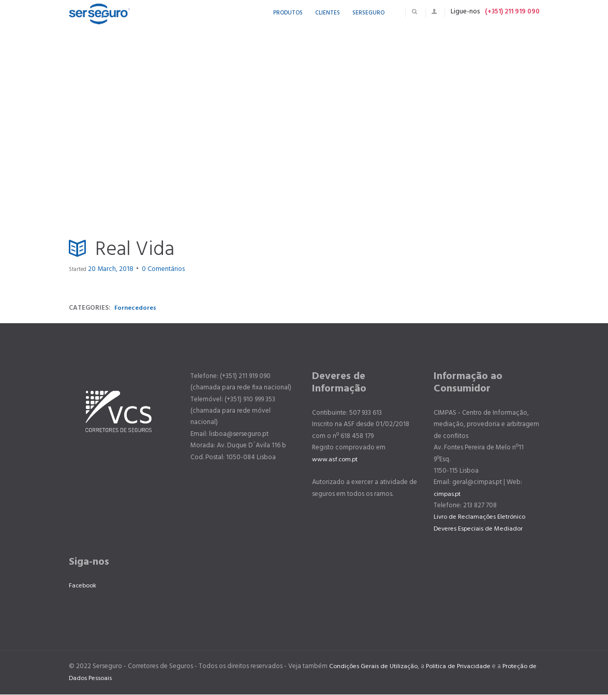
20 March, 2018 (106, 269)
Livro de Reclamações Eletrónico (481, 517)
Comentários (150, 269)
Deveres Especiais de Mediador (479, 528)
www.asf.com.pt (335, 459)
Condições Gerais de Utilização (374, 666)
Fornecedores (135, 308)
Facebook (83, 586)
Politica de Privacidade (462, 666)
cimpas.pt (448, 494)
